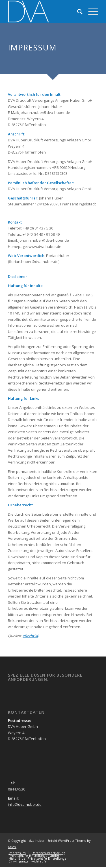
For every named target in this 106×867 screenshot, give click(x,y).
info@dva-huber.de (25, 804)
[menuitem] (77, 11)
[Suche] (77, 11)
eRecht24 (30, 635)
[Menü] (90, 11)
